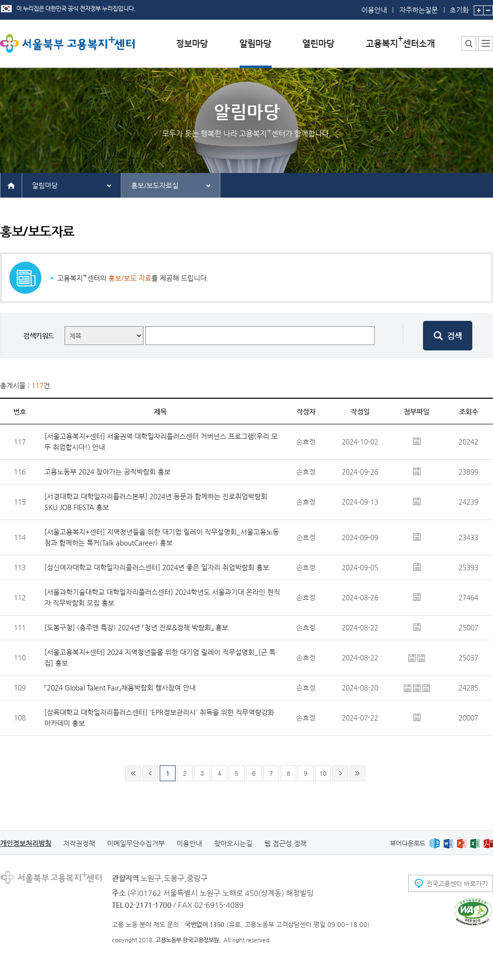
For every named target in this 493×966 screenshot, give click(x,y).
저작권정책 (79, 843)
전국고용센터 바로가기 (457, 883)
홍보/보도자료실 (154, 185)
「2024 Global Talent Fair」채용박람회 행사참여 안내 (120, 687)
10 (322, 773)
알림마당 (45, 185)
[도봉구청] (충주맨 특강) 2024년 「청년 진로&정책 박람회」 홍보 (136, 627)
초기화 (459, 7)
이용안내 (374, 10)
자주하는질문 (418, 10)
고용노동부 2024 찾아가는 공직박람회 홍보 (107, 472)
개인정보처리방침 (25, 843)
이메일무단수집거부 (136, 843)
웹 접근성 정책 (285, 843)
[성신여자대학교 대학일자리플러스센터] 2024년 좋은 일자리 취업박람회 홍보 (156, 567)
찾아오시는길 (233, 843)
